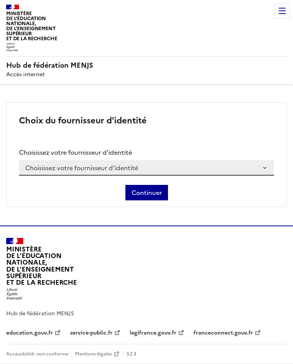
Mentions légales (93, 353)
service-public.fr (91, 333)
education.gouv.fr (29, 333)
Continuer (147, 192)
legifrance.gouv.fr (153, 333)
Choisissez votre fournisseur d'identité (75, 152)
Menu (282, 11)
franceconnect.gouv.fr (223, 333)
